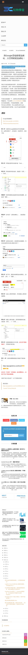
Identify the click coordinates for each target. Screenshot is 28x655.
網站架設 (4, 67)
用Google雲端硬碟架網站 (14, 66)
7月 (6, 571)
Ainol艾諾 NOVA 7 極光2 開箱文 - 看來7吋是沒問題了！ (13, 483)
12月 (6, 561)
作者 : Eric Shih (14, 398)
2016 (5, 555)
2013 (5, 559)
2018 (5, 550)
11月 (6, 564)
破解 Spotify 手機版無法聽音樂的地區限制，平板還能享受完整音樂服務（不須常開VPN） (10, 534)
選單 (23, 1)
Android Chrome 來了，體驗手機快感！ (10, 462)
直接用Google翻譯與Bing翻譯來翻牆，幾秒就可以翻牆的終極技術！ (13, 450)
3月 (6, 608)
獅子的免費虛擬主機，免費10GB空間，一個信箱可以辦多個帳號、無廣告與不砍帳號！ (15, 604)
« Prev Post (4, 497)
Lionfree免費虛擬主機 (18, 101)
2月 (6, 610)
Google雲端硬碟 (10, 67)
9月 (6, 566)
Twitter (21, 420)
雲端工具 (4, 644)
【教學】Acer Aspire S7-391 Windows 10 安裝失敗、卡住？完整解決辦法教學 (10, 520)
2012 (5, 616)
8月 (6, 568)
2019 (5, 548)
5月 (6, 576)
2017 (5, 552)
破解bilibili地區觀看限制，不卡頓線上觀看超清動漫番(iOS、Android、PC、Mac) (10, 513)
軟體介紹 (4, 641)
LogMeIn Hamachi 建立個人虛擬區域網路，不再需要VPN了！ (13, 471)
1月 (6, 613)
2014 (5, 557)
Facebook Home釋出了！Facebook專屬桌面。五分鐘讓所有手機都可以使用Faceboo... (14, 593)
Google (6, 420)
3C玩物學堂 (4, 66)
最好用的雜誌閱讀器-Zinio (11, 600)
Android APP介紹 (6, 634)
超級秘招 (23, 66)
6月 (6, 573)
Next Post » (23, 497)
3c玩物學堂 (6, 625)
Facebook (14, 420)
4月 (6, 578)
